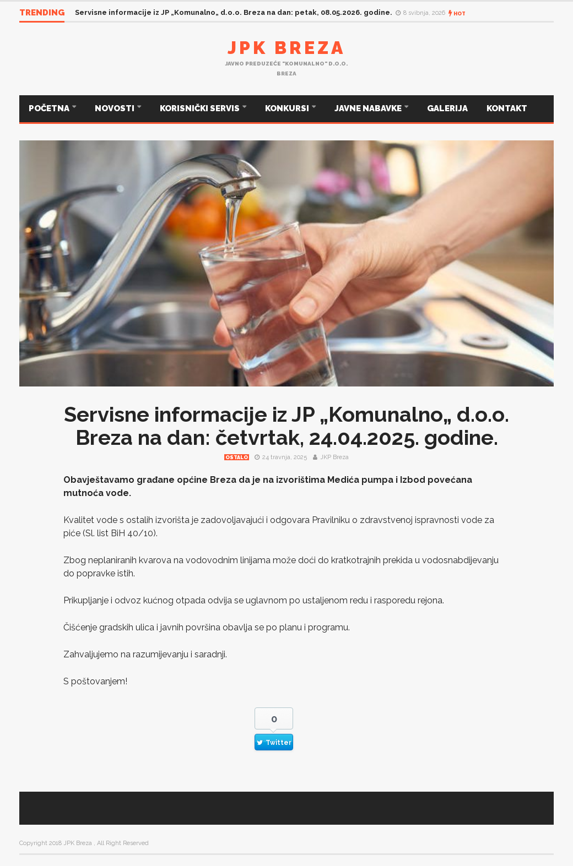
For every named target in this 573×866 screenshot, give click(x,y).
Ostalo (236, 457)
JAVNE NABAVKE (368, 108)
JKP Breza (334, 457)
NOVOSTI (115, 108)
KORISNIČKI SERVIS (200, 108)
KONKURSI (288, 108)
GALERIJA (447, 108)
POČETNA (50, 108)
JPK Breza (286, 47)
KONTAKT (506, 108)
